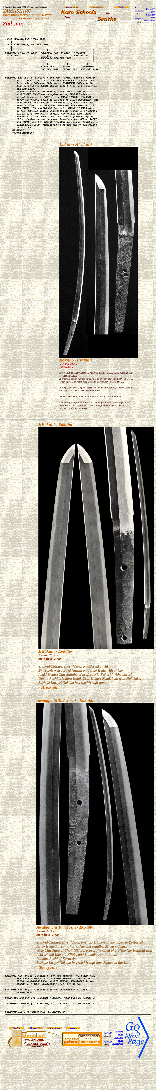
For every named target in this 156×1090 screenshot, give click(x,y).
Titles (152, 11)
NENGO (139, 10)
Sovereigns (149, 20)
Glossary (150, 8)
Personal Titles (150, 16)
